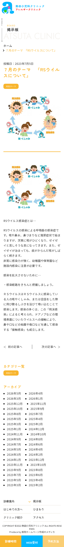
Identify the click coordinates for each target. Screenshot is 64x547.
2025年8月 (14, 414)
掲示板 (37, 501)
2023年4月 (36, 480)
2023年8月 (36, 470)
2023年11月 (15, 465)
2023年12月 (37, 460)
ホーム (7, 46)
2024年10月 (38, 434)
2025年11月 (38, 404)
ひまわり (38, 509)
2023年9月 (14, 470)
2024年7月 (14, 444)
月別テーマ (11, 86)
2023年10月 (38, 465)
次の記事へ (51, 347)
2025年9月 (37, 409)
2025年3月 (14, 424)
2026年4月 (36, 393)
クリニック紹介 (13, 517)
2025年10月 (15, 409)
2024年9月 (14, 439)
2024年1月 (14, 460)
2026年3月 (14, 398)
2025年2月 (36, 424)
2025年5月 (14, 419)
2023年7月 (14, 475)
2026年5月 (14, 393)
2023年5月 (14, 480)
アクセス (38, 517)
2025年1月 (14, 429)
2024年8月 (36, 439)
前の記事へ (12, 347)
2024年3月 (14, 454)
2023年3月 (14, 485)
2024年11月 (15, 434)
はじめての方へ (13, 509)
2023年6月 (36, 475)
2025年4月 (36, 419)
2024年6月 (36, 444)
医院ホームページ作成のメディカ (38, 532)
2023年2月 (36, 485)
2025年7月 (36, 414)
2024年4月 (36, 449)
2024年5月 (14, 449)
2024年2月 (36, 454)
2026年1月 (36, 398)
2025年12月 (15, 404)
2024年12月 (37, 429)
